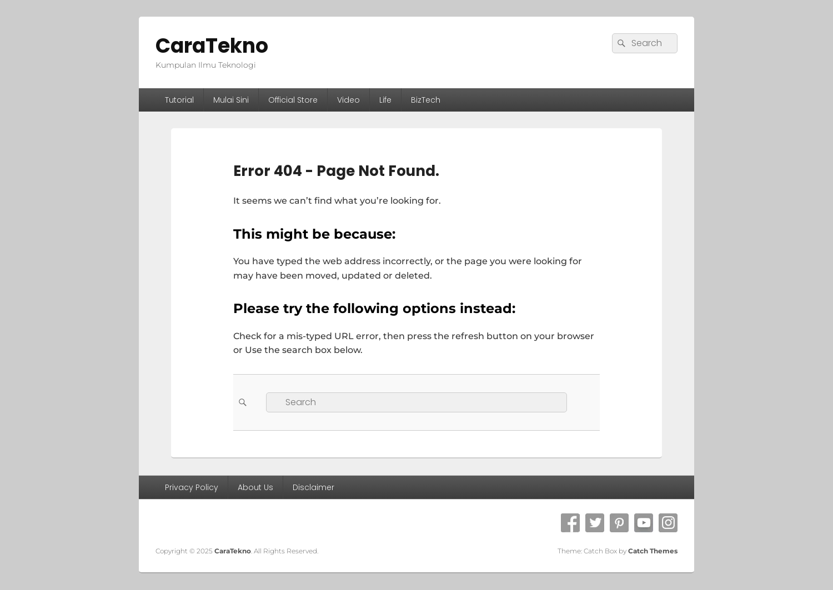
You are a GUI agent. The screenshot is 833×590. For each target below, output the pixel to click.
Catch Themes (653, 551)
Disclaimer (313, 487)
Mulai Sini (231, 99)
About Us (255, 487)
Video (348, 99)
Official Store (293, 99)
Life (385, 99)
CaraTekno (211, 46)
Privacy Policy (191, 487)
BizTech (425, 99)
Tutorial (179, 99)
